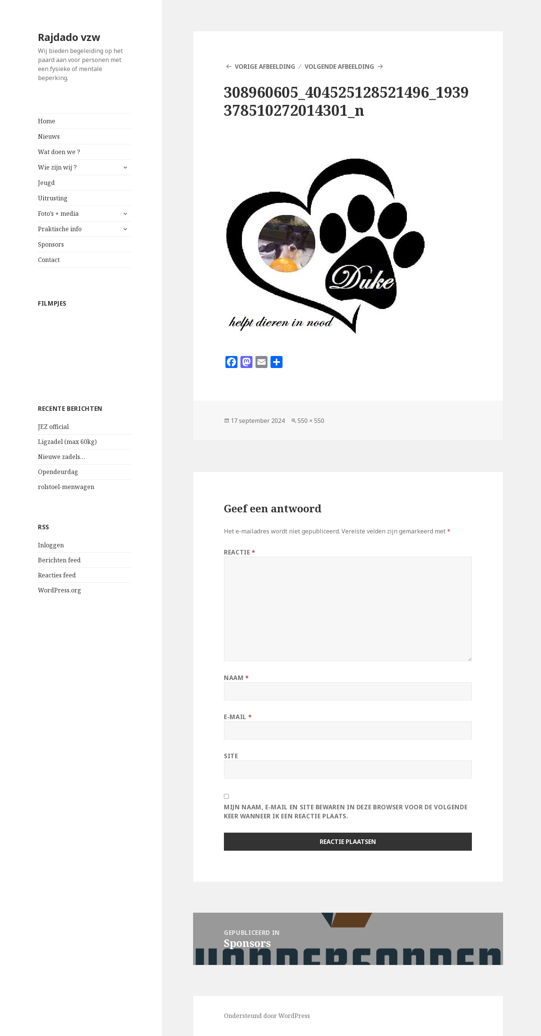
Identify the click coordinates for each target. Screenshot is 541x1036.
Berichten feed (59, 560)
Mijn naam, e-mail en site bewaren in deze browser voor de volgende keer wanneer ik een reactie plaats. (345, 811)
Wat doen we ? (59, 152)
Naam (236, 678)
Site (231, 756)
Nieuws (49, 136)
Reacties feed (57, 575)
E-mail (238, 717)
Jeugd (46, 183)
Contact (49, 260)
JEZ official (53, 427)
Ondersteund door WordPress (267, 1016)
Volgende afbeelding (339, 66)
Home (46, 121)
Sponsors (51, 244)
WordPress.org (59, 590)
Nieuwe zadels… (61, 457)
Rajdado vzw (69, 37)
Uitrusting (53, 198)
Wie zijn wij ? (57, 167)
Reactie (239, 552)
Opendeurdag (58, 472)
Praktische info (60, 229)
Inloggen (51, 545)
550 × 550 (311, 421)
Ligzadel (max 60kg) (67, 442)
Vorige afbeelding (265, 66)
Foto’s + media (58, 213)
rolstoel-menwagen (66, 487)
